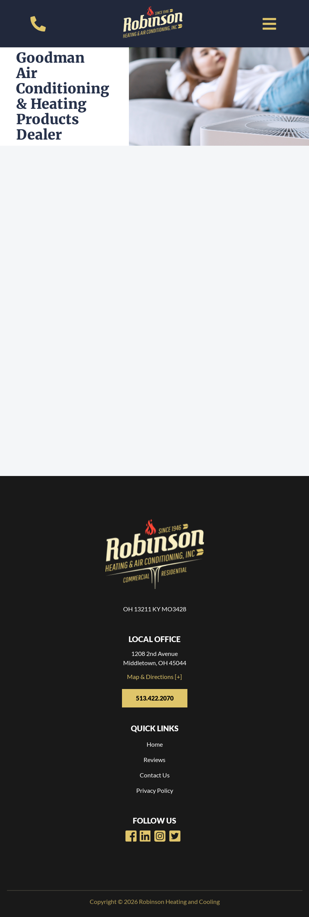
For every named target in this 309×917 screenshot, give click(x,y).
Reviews (154, 759)
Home (155, 744)
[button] (269, 24)
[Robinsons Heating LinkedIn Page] (160, 836)
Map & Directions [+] (154, 676)
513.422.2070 (155, 698)
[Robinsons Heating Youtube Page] (145, 836)
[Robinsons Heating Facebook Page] (131, 836)
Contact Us (155, 775)
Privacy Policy (154, 790)
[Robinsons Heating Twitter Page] (174, 836)
